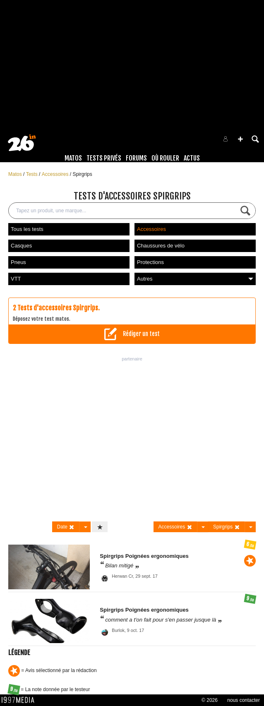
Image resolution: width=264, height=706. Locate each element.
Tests (32, 174)
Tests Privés (103, 158)
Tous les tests (27, 229)
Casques (21, 246)
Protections (150, 262)
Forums (136, 158)
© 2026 (210, 700)
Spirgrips (82, 174)
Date (66, 527)
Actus (192, 158)
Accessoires (56, 174)
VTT (16, 279)
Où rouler (165, 158)
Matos (73, 158)
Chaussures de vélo (161, 246)
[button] (240, 139)
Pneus (18, 262)
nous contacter (243, 700)
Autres (195, 279)
